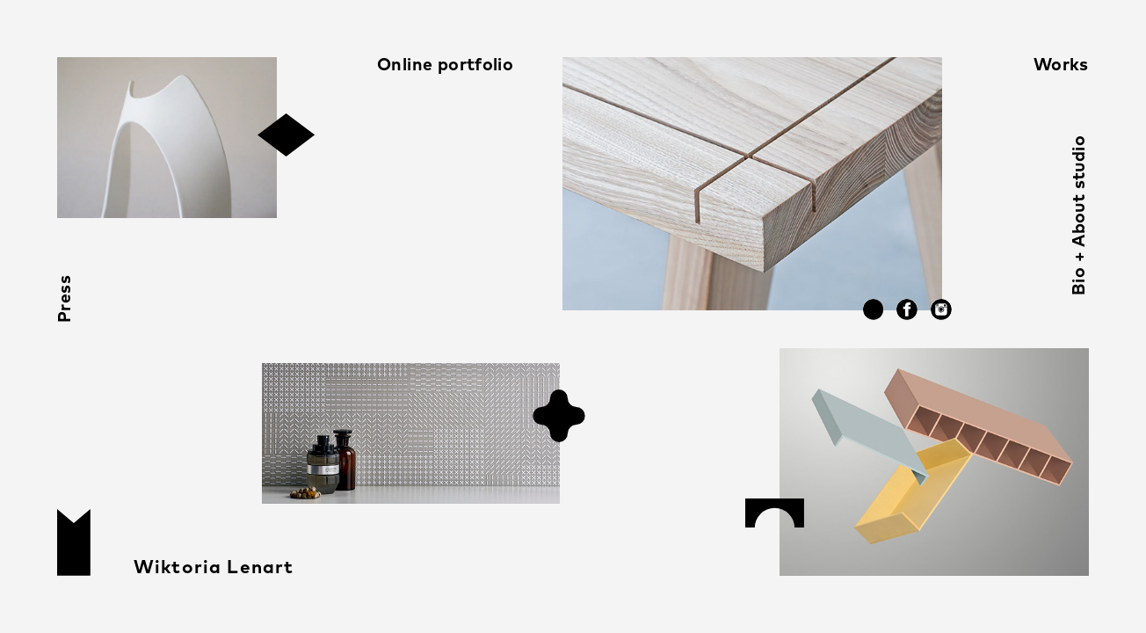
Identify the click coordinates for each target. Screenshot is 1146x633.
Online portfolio (445, 65)
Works (1061, 65)
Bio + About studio (1079, 215)
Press (65, 299)
